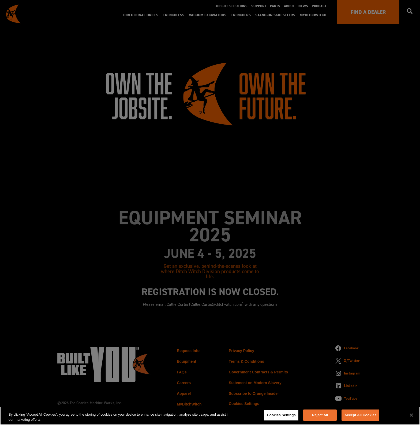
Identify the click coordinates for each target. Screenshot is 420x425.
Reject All (320, 415)
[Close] (411, 415)
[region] (210, 415)
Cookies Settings (281, 415)
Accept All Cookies (360, 415)
